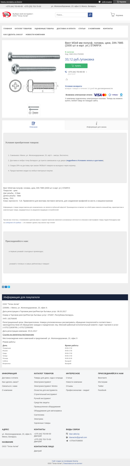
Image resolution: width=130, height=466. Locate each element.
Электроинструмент (42, 382)
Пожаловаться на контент (72, 463)
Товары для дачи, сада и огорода (48, 378)
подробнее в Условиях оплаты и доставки (85, 160)
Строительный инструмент (45, 394)
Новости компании (35, 35)
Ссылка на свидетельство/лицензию (18, 335)
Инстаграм (102, 382)
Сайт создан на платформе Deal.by (65, 461)
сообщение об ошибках (13, 222)
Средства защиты (41, 402)
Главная (7, 29)
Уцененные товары (44, 29)
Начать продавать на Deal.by (11, 2)
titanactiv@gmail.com (78, 437)
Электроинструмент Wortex (45, 386)
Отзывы (69, 386)
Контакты (108, 29)
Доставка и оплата (66, 29)
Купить (78, 66)
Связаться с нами (9, 386)
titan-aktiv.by (74, 434)
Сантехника (39, 415)
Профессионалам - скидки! (77, 390)
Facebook (102, 390)
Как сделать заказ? (13, 35)
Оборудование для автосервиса (48, 411)
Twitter (100, 386)
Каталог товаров (23, 29)
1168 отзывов (107, 2)
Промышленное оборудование (47, 407)
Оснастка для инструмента (45, 390)
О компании (94, 29)
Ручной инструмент (42, 398)
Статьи (82, 29)
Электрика (38, 419)
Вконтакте (102, 378)
